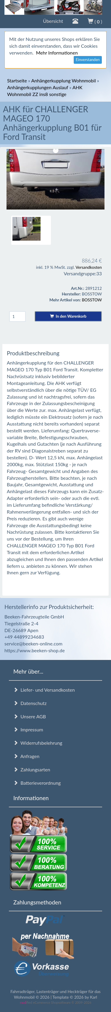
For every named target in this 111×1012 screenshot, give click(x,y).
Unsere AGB (29, 716)
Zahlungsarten (31, 769)
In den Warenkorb (68, 316)
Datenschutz (29, 703)
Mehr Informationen (57, 52)
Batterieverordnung (37, 783)
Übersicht (53, 21)
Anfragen (26, 756)
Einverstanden (88, 59)
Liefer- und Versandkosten (44, 690)
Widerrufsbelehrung (37, 743)
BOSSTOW (92, 299)
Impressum (28, 729)
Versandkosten (88, 267)
